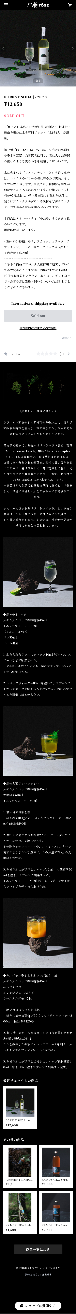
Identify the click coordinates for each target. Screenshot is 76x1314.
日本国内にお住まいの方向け (38, 328)
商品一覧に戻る (38, 1250)
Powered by (38, 1274)
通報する (67, 338)
